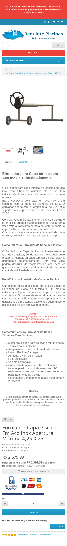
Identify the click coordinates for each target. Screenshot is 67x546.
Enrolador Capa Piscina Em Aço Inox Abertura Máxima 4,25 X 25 (33, 73)
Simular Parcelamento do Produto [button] (33, 471)
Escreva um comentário (42, 534)
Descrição (9, 161)
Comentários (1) (26, 161)
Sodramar (25, 444)
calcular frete (57, 526)
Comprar (33, 512)
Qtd (4, 498)
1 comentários (23, 534)
